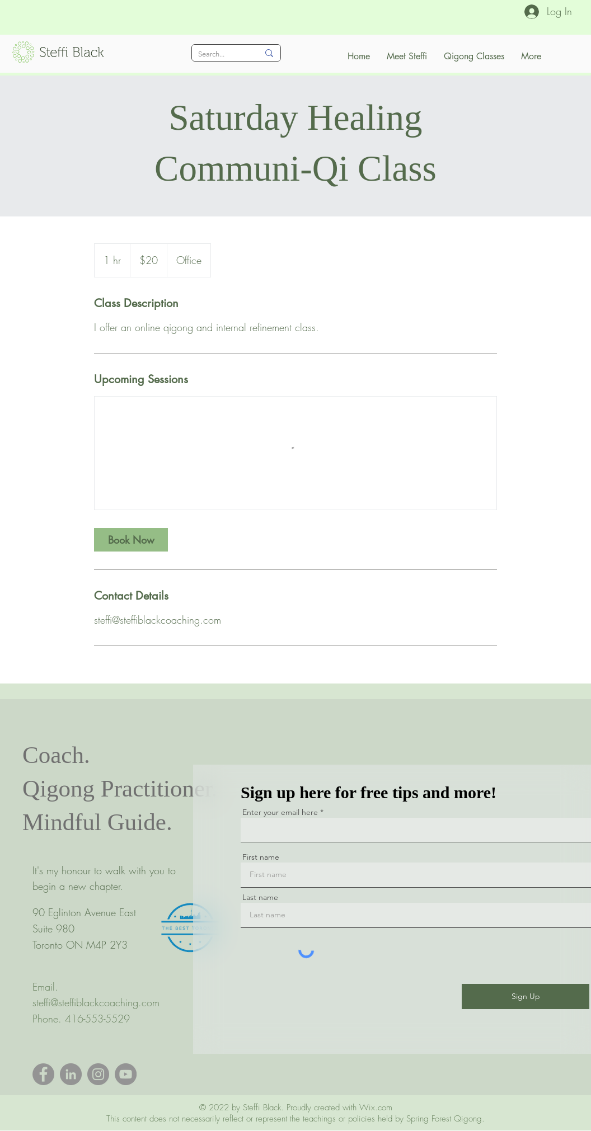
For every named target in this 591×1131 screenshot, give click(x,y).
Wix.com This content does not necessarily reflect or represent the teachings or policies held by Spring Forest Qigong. (295, 1113)
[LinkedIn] (71, 1074)
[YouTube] (126, 1074)
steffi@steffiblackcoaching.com (96, 1002)
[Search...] (220, 54)
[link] (131, 540)
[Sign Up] (525, 996)
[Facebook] (43, 1074)
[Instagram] (98, 1074)
